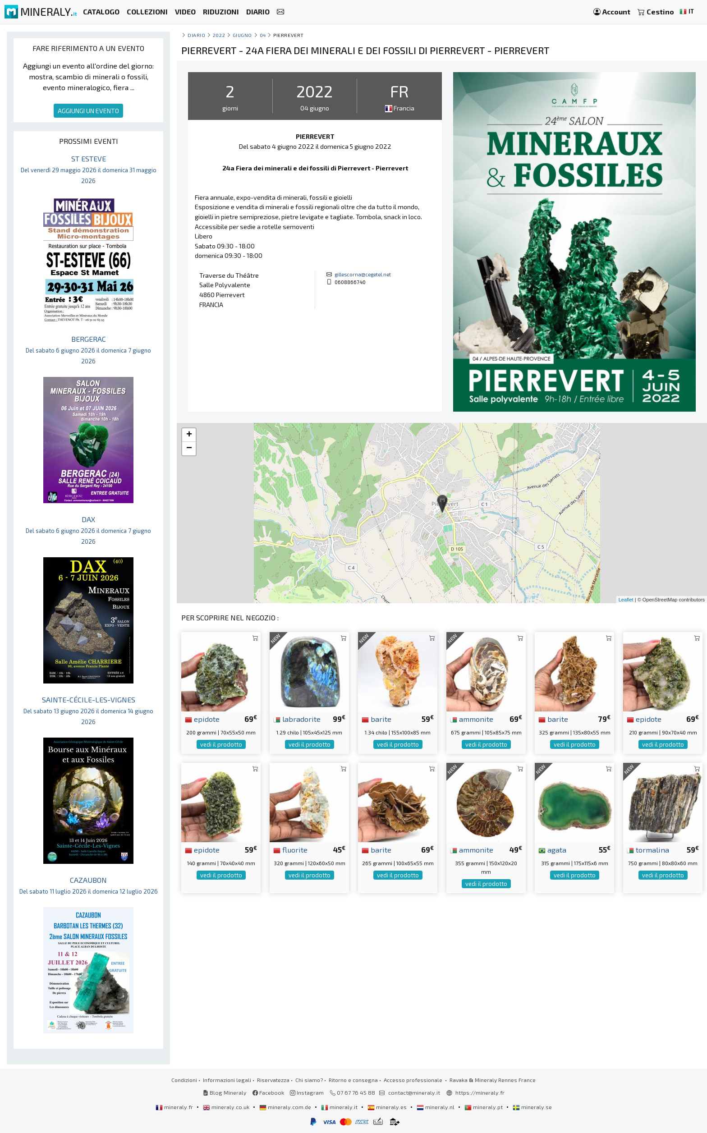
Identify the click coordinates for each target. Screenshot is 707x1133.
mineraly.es (387, 1107)
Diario (196, 35)
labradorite (297, 718)
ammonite (471, 718)
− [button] (189, 448)
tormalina (648, 849)
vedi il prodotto (221, 744)
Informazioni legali (227, 1080)
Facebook (268, 1092)
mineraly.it (340, 1107)
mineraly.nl (436, 1107)
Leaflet (626, 599)
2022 (219, 35)
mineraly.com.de (285, 1107)
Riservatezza (273, 1080)
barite (376, 718)
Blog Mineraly (225, 1092)
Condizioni (184, 1080)
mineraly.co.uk (227, 1107)
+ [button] (189, 435)
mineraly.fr (175, 1107)
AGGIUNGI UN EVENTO (88, 111)
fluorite (290, 849)
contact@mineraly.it (414, 1092)
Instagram (307, 1092)
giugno (242, 35)
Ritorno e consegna (353, 1080)
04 (263, 35)
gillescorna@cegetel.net (363, 274)
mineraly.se (532, 1107)
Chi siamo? (309, 1080)
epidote (202, 718)
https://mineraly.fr (480, 1092)
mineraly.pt (484, 1107)
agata (552, 849)
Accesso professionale (414, 1080)
